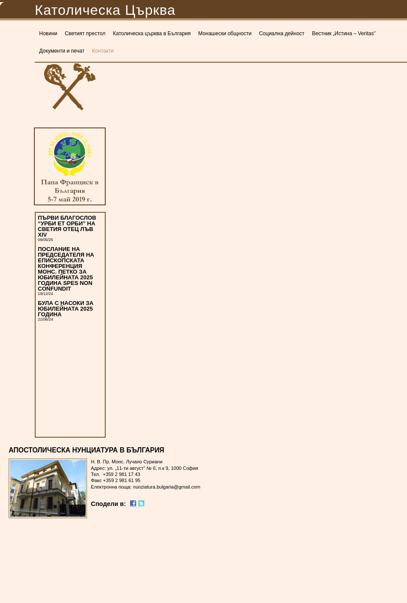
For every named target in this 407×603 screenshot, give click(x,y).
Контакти (103, 51)
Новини (48, 33)
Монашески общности (225, 33)
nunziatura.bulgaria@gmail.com (166, 486)
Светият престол (85, 33)
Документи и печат (61, 51)
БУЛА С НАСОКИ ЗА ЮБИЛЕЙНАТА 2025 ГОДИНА (65, 309)
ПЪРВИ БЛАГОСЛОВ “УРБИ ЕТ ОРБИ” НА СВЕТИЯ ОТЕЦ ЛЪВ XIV (67, 226)
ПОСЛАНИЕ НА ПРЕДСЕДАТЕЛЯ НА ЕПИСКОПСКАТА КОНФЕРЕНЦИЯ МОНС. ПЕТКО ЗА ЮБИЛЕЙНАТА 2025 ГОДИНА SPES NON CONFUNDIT (66, 269)
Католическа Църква (105, 10)
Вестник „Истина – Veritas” (343, 33)
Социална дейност (281, 33)
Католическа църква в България (152, 33)
